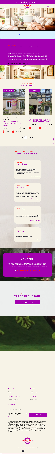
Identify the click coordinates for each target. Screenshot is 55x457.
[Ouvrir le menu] (48, 6)
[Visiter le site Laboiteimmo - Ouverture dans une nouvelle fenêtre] (27, 452)
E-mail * (34, 396)
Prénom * (34, 389)
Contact (53, 141)
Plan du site (20, 448)
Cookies (42, 448)
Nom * (11, 389)
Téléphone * (14, 396)
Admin (30, 448)
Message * (13, 404)
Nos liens (33, 448)
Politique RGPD (37, 448)
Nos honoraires (14, 448)
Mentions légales (25, 448)
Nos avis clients (27, 34)
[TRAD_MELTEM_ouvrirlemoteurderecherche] (4, 6)
